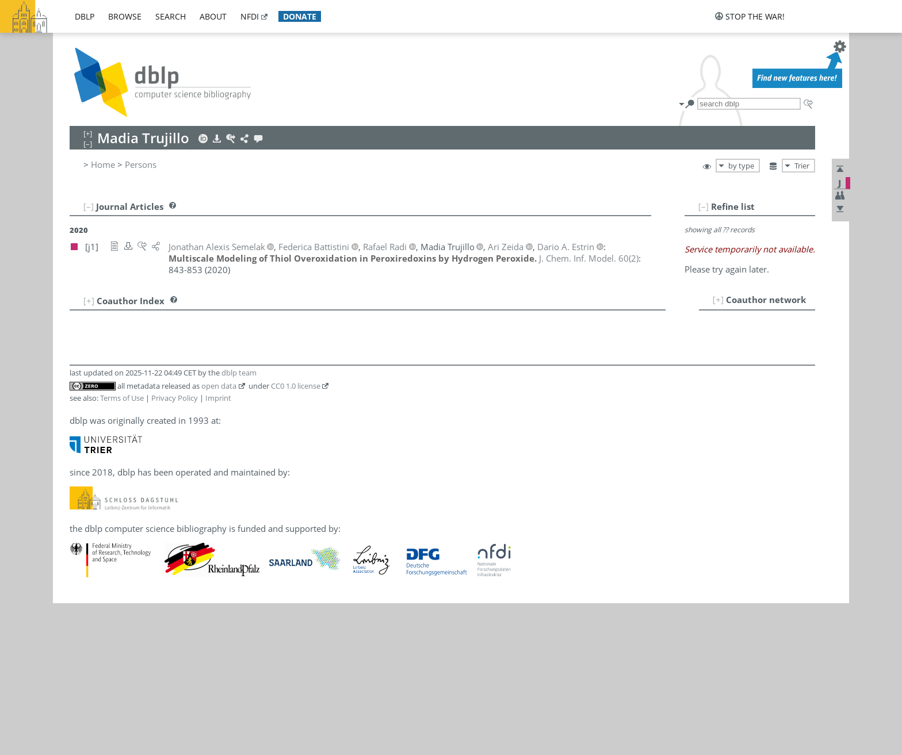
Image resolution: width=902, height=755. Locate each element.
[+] (718, 299)
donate (299, 16)
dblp (84, 16)
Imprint (218, 398)
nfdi (249, 16)
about (213, 16)
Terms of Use (122, 398)
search (170, 16)
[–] (703, 206)
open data (218, 386)
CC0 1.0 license (295, 386)
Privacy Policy (174, 398)
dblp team (239, 372)
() (589, 258)
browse (125, 16)
